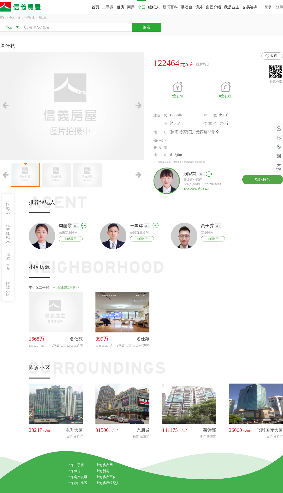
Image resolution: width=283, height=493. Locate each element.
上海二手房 (75, 465)
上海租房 (74, 471)
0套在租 (225, 96)
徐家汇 (30, 17)
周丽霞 (65, 225)
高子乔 (207, 225)
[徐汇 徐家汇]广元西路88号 (194, 132)
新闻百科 (170, 7)
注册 (279, 7)
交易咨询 (250, 7)
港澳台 (186, 7)
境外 (199, 7)
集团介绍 (213, 7)
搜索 (146, 27)
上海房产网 (104, 465)
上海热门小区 (77, 483)
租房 (120, 7)
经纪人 (154, 7)
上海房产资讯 (77, 477)
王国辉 (136, 225)
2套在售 (177, 96)
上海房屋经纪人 (107, 483)
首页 (95, 7)
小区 (141, 7)
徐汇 (21, 17)
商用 (131, 7)
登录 (268, 7)
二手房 (108, 7)
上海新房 (102, 471)
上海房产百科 (106, 477)
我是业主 (231, 7)
